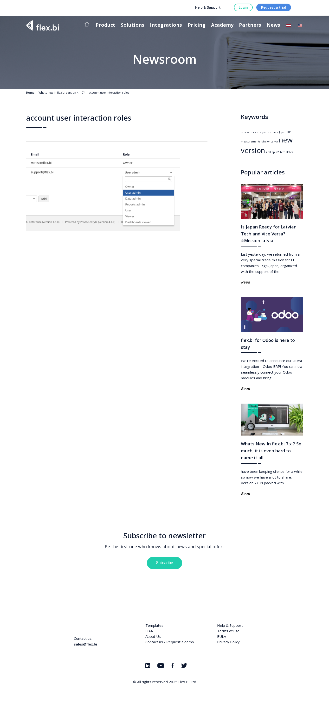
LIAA (149, 630)
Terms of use (228, 630)
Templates (154, 625)
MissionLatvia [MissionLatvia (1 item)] (269, 141)
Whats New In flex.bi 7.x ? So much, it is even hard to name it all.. (271, 451)
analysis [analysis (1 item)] (261, 132)
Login (243, 7)
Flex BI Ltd (187, 681)
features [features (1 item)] (272, 132)
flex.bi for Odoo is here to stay (268, 343)
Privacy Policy (228, 642)
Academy (222, 25)
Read (245, 282)
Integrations (166, 25)
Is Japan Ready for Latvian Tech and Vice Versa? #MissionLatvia (269, 234)
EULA (221, 636)
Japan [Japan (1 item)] (282, 132)
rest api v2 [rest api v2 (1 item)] (272, 152)
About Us (153, 636)
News (273, 25)
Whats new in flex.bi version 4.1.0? (61, 93)
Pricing (197, 25)
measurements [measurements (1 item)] (250, 141)
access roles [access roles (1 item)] (248, 132)
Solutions (132, 25)
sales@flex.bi (85, 644)
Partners (250, 25)
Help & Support (208, 7)
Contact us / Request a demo (169, 642)
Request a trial (273, 7)
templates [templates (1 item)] (286, 152)
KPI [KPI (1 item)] (289, 132)
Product (105, 25)
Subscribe (164, 563)
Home (30, 93)
